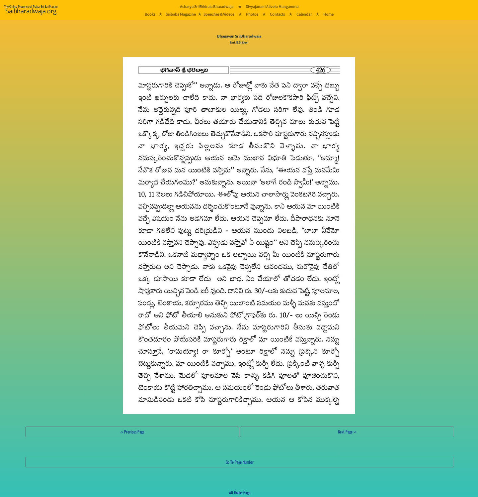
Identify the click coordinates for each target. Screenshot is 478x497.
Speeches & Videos (218, 14)
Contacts (277, 14)
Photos (252, 14)
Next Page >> (347, 432)
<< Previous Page (132, 432)
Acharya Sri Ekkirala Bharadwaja (206, 6)
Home (328, 14)
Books (150, 14)
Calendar (304, 14)
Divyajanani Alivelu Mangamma (272, 6)
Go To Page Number (240, 462)
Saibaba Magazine (181, 14)
